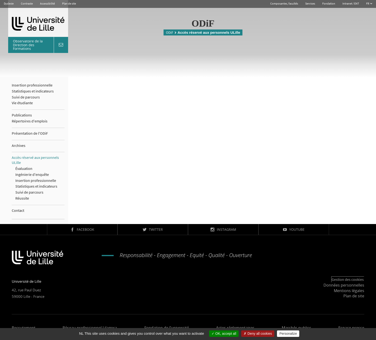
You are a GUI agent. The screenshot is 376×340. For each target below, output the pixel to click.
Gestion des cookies (348, 279)
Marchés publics (296, 327)
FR (368, 3)
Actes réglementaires (235, 327)
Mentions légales (349, 290)
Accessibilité (47, 3)
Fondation (328, 3)
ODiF (169, 32)
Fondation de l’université (166, 327)
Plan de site (69, 3)
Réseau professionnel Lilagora (90, 327)
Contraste (27, 3)
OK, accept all (224, 333)
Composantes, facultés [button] (284, 3)
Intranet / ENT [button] (350, 3)
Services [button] (310, 3)
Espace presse (351, 327)
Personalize (288, 333)
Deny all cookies (258, 333)
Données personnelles (343, 285)
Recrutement (23, 327)
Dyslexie (9, 3)
